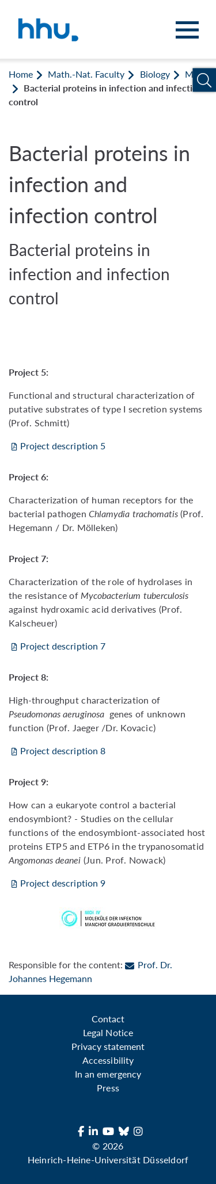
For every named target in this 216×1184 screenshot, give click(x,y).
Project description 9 (62, 882)
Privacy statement (108, 1046)
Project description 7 (62, 645)
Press (108, 1087)
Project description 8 (62, 750)
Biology (155, 73)
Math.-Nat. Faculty (86, 73)
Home (21, 73)
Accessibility (107, 1060)
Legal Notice (107, 1032)
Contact (108, 1018)
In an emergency (108, 1073)
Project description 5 (62, 445)
